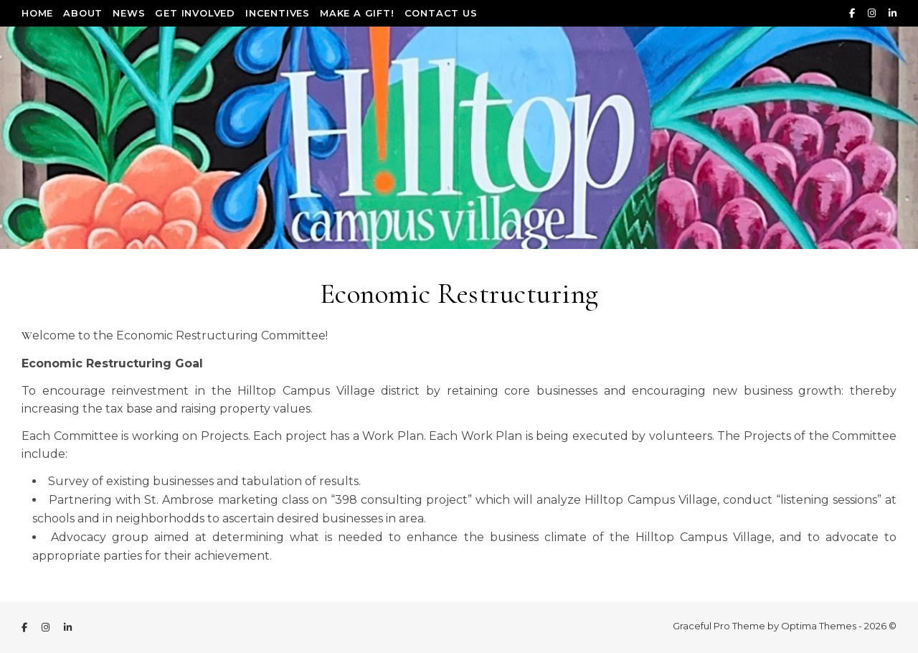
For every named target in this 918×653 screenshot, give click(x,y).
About (83, 13)
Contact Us (441, 13)
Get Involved (195, 13)
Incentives (277, 13)
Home (37, 13)
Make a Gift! (357, 13)
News (129, 13)
